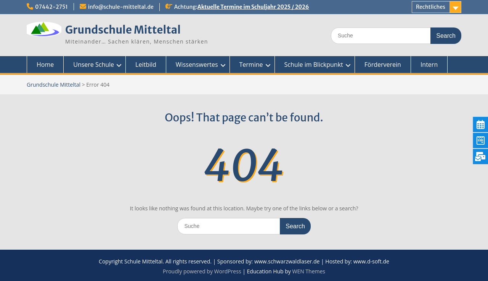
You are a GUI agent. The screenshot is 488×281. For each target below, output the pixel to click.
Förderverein (382, 64)
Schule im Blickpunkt (313, 64)
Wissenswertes (197, 64)
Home (45, 64)
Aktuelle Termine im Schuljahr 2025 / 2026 (253, 6)
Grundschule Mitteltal (123, 30)
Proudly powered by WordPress (202, 271)
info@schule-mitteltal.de (121, 6)
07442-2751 (51, 6)
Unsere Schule (93, 64)
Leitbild (145, 64)
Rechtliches (430, 6)
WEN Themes (308, 271)
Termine (251, 64)
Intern (429, 64)
